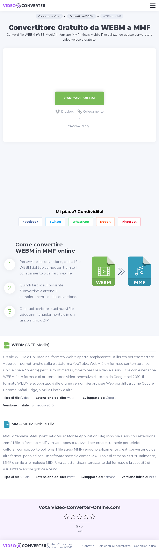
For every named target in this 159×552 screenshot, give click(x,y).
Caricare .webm (79, 98)
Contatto (88, 545)
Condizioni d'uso (145, 545)
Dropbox (64, 111)
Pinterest (129, 222)
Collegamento (91, 111)
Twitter (55, 222)
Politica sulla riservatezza (114, 545)
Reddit (105, 222)
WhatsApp (80, 222)
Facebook (30, 222)
